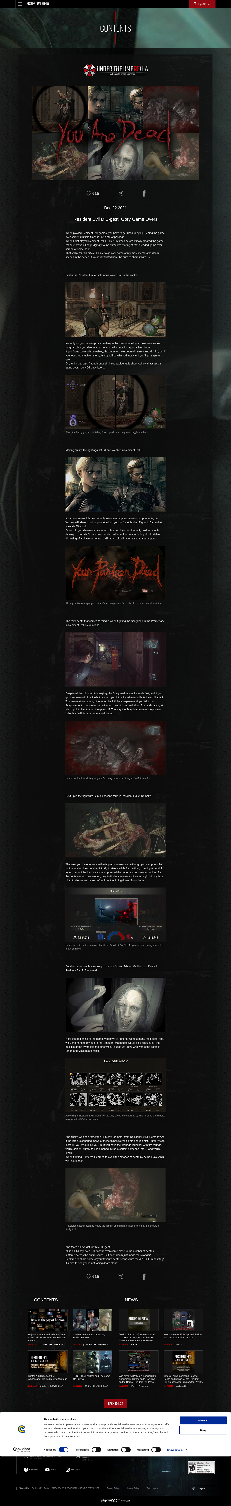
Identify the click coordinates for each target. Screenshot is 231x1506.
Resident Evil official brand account (49, 1455)
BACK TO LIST (115, 1403)
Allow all (203, 1470)
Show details (175, 1499)
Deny (203, 1479)
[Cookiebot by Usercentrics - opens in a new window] (21, 1499)
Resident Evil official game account (96, 1455)
